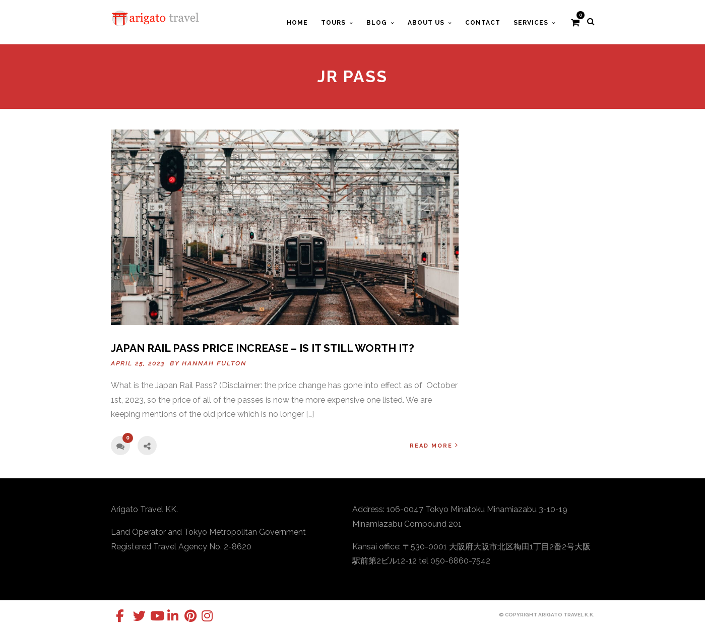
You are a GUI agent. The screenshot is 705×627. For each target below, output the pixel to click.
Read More (434, 445)
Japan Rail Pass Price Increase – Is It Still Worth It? (262, 348)
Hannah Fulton (214, 363)
